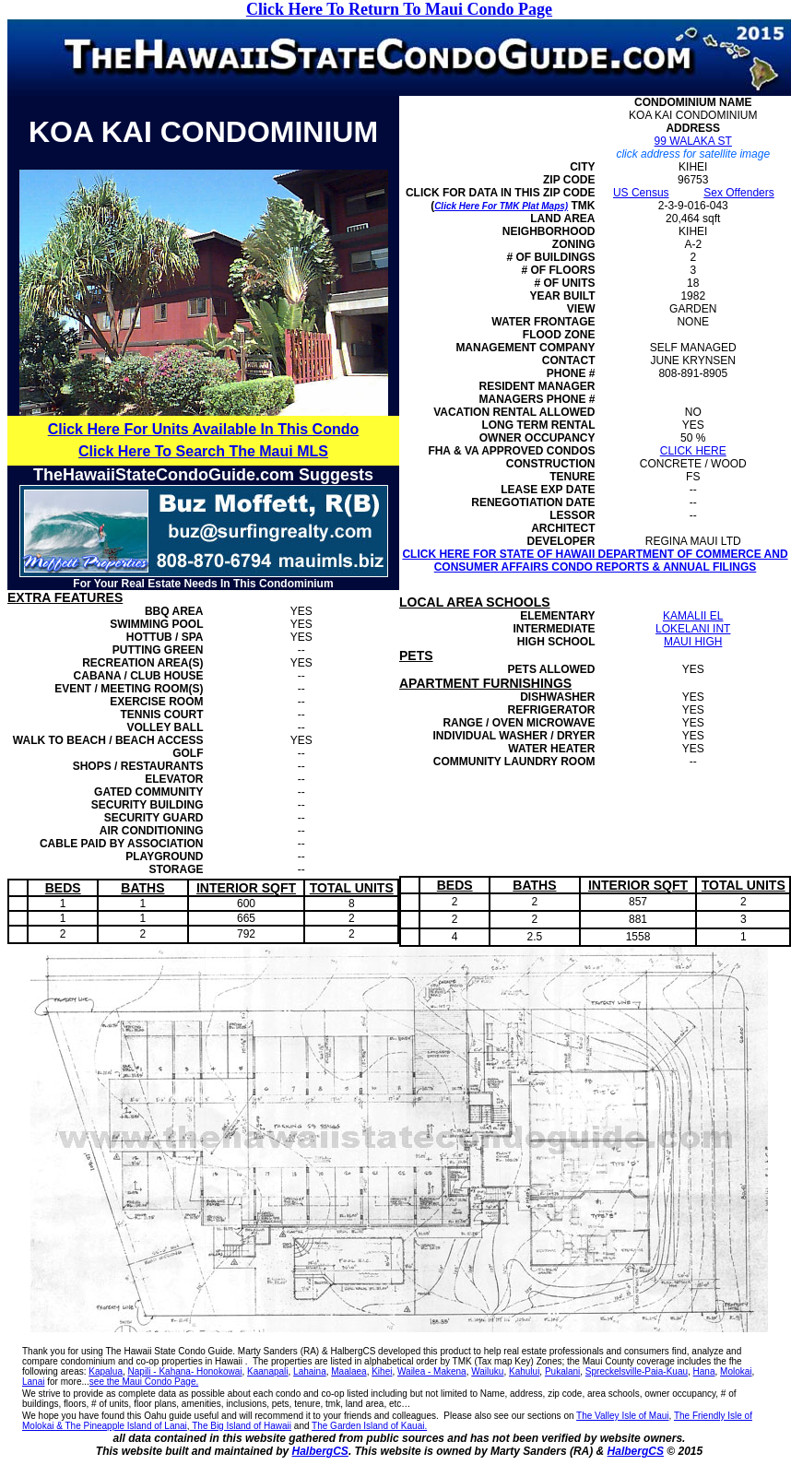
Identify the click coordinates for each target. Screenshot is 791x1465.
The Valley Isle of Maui (622, 1416)
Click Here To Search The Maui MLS (203, 451)
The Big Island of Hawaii (240, 1426)
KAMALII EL (693, 615)
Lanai (33, 1381)
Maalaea (348, 1371)
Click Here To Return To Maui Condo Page (399, 9)
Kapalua (106, 1371)
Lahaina (309, 1371)
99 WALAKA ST (693, 141)
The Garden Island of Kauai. (369, 1426)
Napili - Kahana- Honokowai (185, 1371)
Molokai (735, 1371)
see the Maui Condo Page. (143, 1381)
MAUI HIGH (693, 641)
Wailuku (487, 1371)
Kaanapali (267, 1371)
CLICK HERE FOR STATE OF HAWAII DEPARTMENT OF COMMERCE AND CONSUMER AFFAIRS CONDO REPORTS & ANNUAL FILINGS (594, 560)
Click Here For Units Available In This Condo (204, 429)
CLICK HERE (693, 450)
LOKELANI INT (692, 628)
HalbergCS (320, 1451)
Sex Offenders (738, 192)
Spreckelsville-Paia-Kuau (636, 1371)
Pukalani (562, 1371)
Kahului (524, 1371)
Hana (704, 1371)
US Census (641, 192)
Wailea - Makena (431, 1371)
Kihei (382, 1371)
